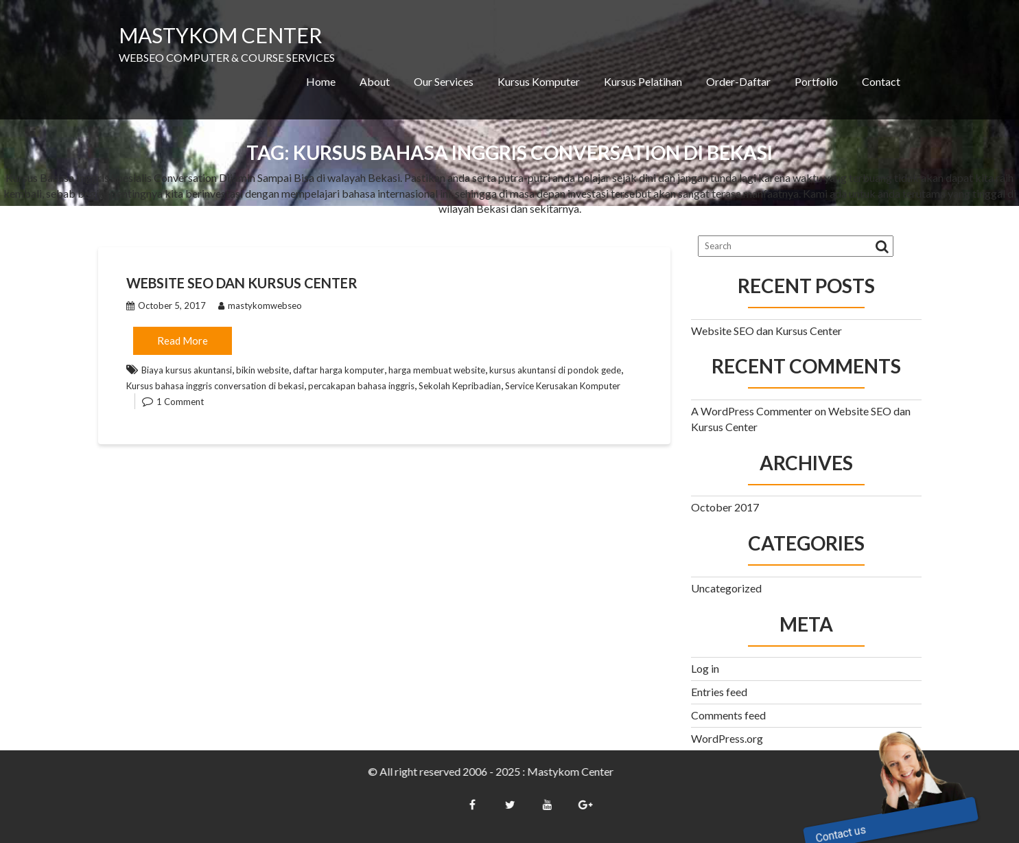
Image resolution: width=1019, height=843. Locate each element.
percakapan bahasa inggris (361, 385)
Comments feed (728, 714)
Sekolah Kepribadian (460, 385)
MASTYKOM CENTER (220, 35)
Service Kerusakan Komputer (562, 385)
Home (321, 81)
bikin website (262, 370)
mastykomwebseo (260, 305)
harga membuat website (436, 370)
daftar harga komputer (338, 370)
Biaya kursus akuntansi (186, 370)
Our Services (443, 81)
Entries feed (719, 691)
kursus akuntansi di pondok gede (555, 370)
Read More (182, 340)
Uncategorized (726, 587)
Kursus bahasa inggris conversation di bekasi (215, 385)
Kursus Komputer (538, 81)
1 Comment (180, 401)
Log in (705, 668)
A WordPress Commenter (751, 410)
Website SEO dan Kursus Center (242, 283)
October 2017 (725, 506)
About (375, 81)
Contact (881, 81)
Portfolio (816, 81)
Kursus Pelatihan (643, 81)
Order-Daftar (738, 81)
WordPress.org (727, 738)
